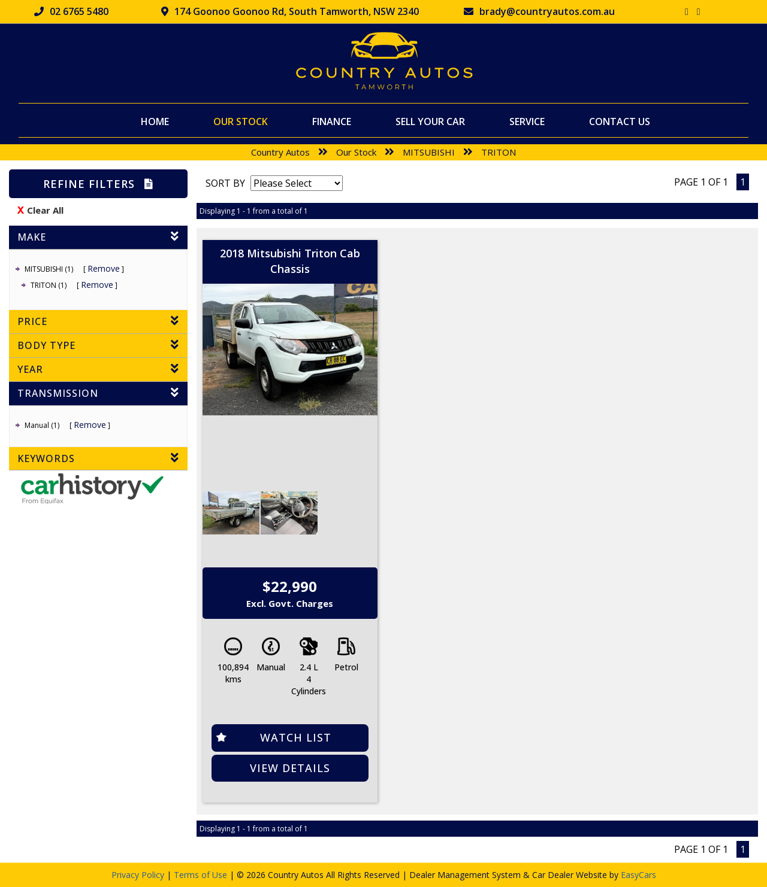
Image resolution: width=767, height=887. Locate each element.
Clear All (45, 210)
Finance (331, 121)
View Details (290, 768)
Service (527, 121)
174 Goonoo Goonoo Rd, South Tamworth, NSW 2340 (290, 11)
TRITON (498, 152)
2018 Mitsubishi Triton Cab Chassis (290, 261)
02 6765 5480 (71, 11)
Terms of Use (202, 874)
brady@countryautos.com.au (539, 11)
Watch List (295, 737)
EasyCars (638, 874)
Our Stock (240, 121)
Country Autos (280, 152)
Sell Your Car (430, 121)
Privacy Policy (139, 874)
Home (155, 121)
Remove (103, 268)
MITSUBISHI (429, 152)
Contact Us (619, 121)
